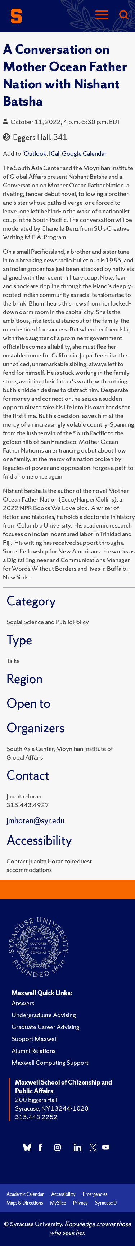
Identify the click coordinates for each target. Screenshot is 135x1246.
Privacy (80, 1203)
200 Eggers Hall (36, 1099)
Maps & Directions (24, 1203)
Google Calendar (84, 153)
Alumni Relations (33, 1050)
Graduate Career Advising (46, 1027)
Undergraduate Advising (44, 1015)
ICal (54, 153)
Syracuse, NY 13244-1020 (52, 1108)
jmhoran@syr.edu (35, 820)
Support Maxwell (35, 1038)
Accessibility (63, 1194)
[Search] (123, 15)
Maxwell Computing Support (50, 1062)
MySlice (58, 1203)
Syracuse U (106, 1203)
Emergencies (95, 1194)
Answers (23, 1003)
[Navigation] (102, 15)
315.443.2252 (36, 1117)
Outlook (35, 153)
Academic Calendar (25, 1194)
